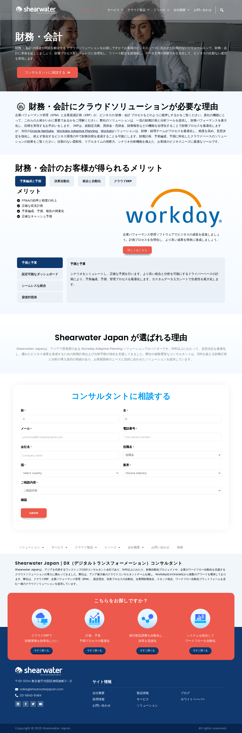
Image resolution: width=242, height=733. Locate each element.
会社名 (26, 447)
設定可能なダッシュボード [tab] (40, 274)
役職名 (128, 447)
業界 (127, 465)
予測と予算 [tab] (29, 262)
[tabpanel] (121, 246)
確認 (24, 500)
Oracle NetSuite (42, 131)
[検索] (222, 18)
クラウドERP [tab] (123, 181)
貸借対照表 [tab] (29, 297)
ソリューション (91, 10)
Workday (161, 574)
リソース (162, 10)
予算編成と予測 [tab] (30, 181)
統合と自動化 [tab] (92, 181)
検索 (180, 547)
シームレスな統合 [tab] (34, 286)
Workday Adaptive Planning (77, 131)
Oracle (176, 574)
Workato (107, 131)
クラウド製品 (138, 10)
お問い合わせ (203, 10)
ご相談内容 (29, 482)
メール (26, 428)
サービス (115, 10)
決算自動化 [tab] (61, 181)
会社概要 (182, 10)
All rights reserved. (213, 728)
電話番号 (130, 428)
